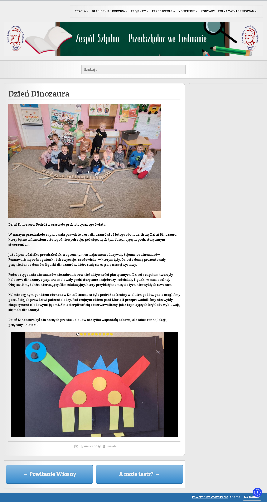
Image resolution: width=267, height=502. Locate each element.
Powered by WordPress (210, 497)
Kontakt (208, 11)
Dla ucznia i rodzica (108, 11)
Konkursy (186, 11)
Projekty (138, 11)
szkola (111, 446)
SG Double (252, 497)
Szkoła (80, 11)
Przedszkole (162, 11)
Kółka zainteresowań (236, 11)
